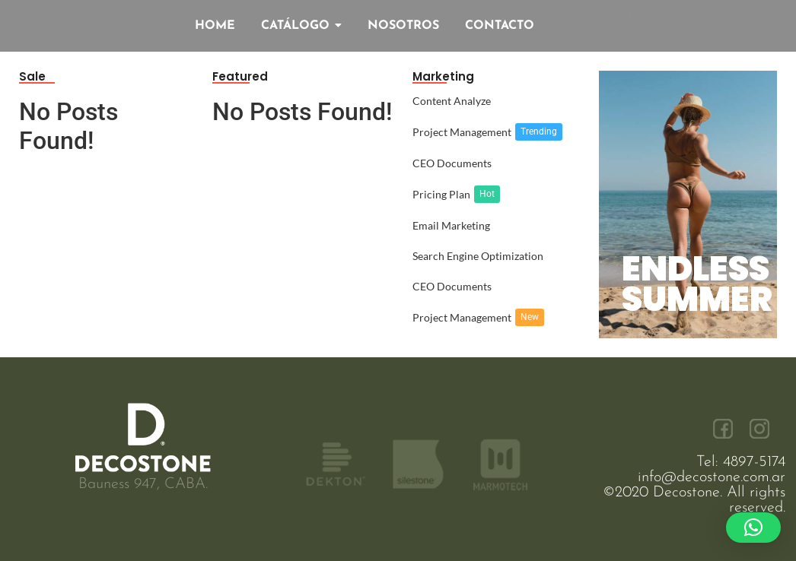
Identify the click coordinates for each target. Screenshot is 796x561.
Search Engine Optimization (477, 255)
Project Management (461, 131)
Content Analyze (451, 100)
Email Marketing (451, 225)
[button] (753, 527)
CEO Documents (452, 163)
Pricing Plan (441, 194)
